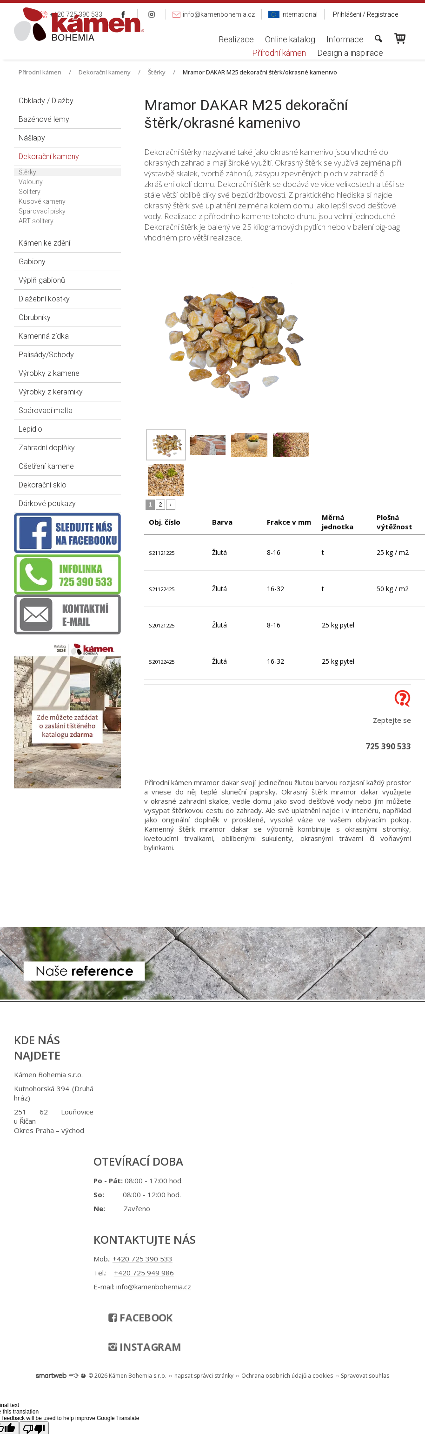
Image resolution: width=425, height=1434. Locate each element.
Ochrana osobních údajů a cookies (287, 1179)
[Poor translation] (34, 1233)
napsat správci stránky (203, 1179)
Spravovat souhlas (365, 1179)
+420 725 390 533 (228, 1074)
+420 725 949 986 (229, 1088)
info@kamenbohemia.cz (231, 1111)
